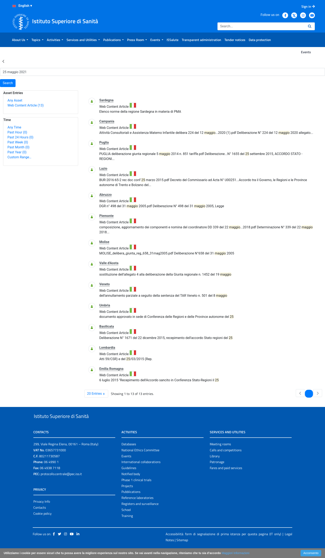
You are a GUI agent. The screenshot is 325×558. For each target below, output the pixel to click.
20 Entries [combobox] (97, 394)
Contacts (39, 516)
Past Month (18, 147)
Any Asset (14, 100)
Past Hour (17, 132)
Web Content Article (25, 105)
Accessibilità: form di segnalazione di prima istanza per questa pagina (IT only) (223, 543)
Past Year (17, 152)
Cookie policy (42, 522)
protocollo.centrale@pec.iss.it (61, 483)
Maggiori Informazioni (235, 553)
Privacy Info (41, 510)
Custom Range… (19, 157)
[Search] (261, 26)
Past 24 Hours (20, 137)
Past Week (17, 142)
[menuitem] (20, 40)
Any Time (14, 127)
